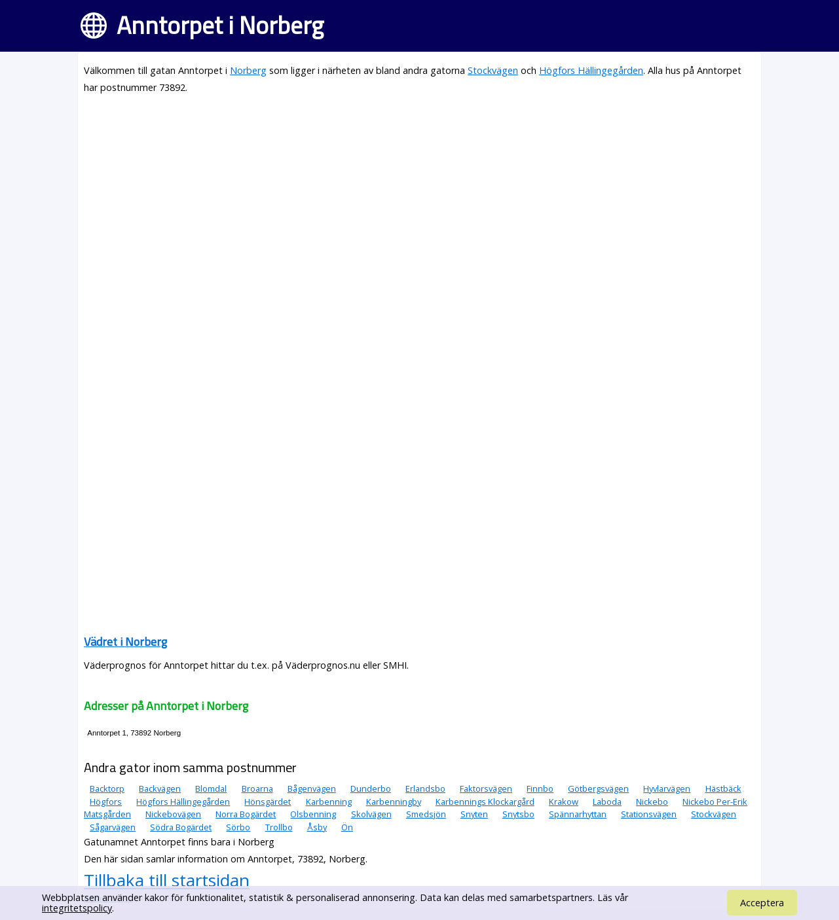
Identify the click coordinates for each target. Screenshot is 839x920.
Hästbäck (723, 788)
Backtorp (107, 788)
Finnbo (540, 788)
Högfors (106, 801)
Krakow (563, 801)
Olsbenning (313, 814)
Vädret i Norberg (125, 641)
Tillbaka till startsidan (167, 880)
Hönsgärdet (267, 801)
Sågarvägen (113, 827)
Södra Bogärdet (181, 827)
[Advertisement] (419, 197)
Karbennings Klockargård (485, 801)
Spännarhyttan (577, 814)
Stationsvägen (649, 814)
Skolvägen (371, 814)
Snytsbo (518, 814)
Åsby (317, 827)
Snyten (474, 814)
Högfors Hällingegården (591, 70)
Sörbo (238, 827)
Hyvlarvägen (666, 788)
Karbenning (329, 801)
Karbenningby (393, 801)
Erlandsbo (425, 788)
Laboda (607, 801)
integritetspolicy (77, 908)
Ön (347, 827)
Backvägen (160, 788)
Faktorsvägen (486, 788)
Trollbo (279, 827)
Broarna (257, 788)
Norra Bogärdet (245, 814)
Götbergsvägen (598, 788)
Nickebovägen (173, 814)
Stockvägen (493, 70)
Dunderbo (370, 788)
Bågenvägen (312, 788)
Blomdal (211, 788)
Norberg (248, 70)
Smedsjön (426, 814)
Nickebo (652, 801)
